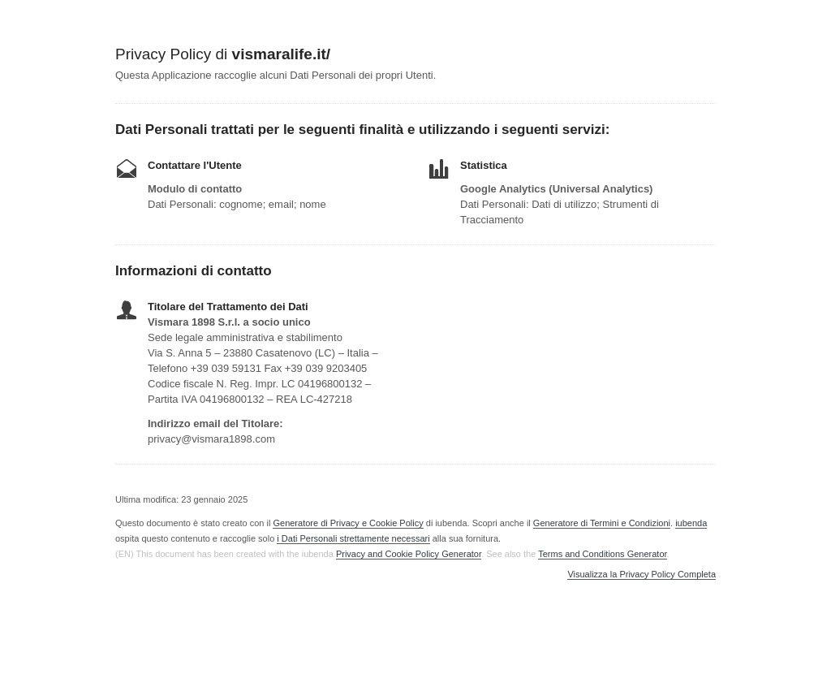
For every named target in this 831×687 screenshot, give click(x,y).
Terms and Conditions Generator (602, 554)
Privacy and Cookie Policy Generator (408, 554)
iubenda (691, 523)
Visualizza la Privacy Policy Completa (641, 574)
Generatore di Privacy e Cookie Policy (348, 523)
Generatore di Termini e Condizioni (601, 523)
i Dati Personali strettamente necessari (353, 538)
